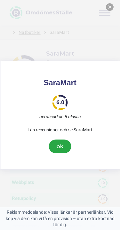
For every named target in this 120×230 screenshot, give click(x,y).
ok (60, 146)
